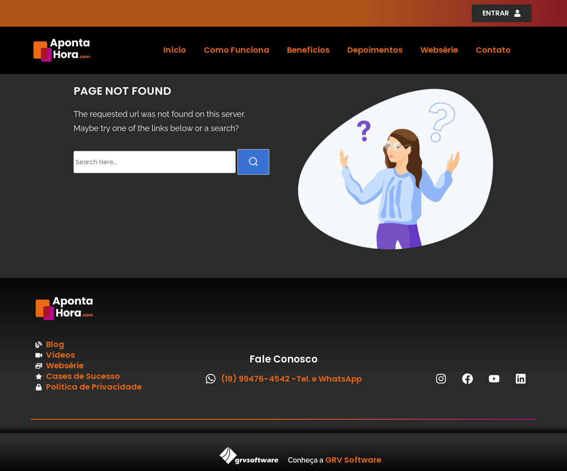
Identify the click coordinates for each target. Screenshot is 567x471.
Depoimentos (375, 49)
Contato (493, 49)
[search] (253, 161)
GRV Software (353, 459)
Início (174, 49)
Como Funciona (236, 49)
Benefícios (308, 49)
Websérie (439, 49)
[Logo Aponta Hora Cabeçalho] (84, 50)
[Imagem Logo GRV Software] (141, 455)
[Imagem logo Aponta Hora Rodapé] (90, 308)
